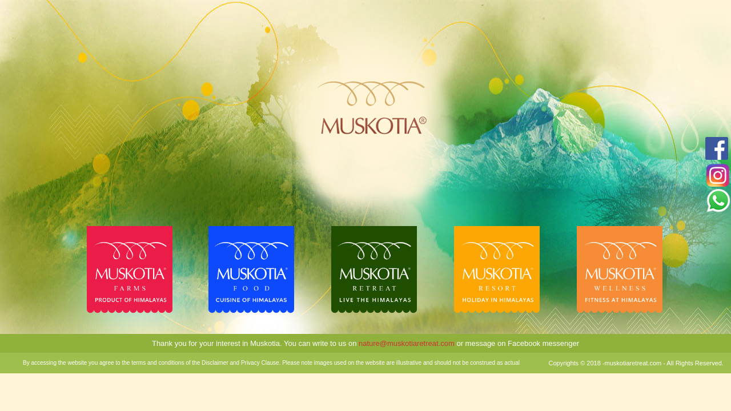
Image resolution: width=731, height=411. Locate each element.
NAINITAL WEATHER (659, 45)
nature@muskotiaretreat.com (405, 343)
